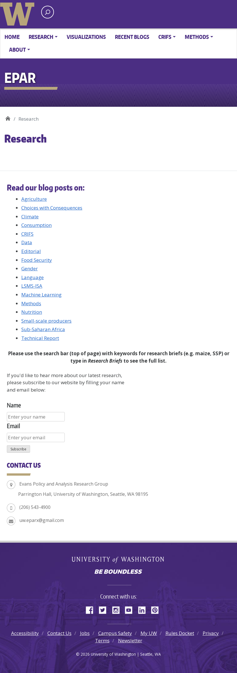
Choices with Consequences (51, 207)
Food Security (36, 260)
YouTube (131, 609)
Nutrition (31, 312)
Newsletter (130, 640)
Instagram (118, 609)
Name (14, 405)
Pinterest (157, 609)
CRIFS (27, 234)
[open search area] (47, 12)
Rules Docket (179, 633)
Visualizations (86, 36)
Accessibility (25, 633)
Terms (102, 640)
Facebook (92, 609)
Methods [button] (197, 36)
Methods (31, 303)
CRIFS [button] (164, 36)
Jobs (85, 633)
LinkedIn (144, 609)
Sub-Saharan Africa (43, 329)
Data (26, 242)
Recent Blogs (132, 36)
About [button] (17, 49)
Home (12, 36)
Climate (30, 216)
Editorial (31, 251)
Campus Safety (115, 633)
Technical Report (40, 338)
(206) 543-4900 (35, 507)
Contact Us (59, 633)
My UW (148, 633)
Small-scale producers (46, 320)
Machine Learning (41, 294)
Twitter (105, 609)
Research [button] (41, 36)
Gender (29, 268)
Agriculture (34, 199)
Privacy (211, 633)
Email (13, 426)
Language (32, 277)
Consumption (36, 225)
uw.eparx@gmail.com (41, 520)
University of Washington (18, 13)
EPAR (7, 116)
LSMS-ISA (31, 286)
